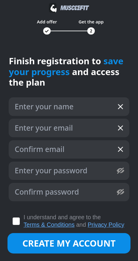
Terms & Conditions (49, 224)
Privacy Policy (106, 224)
